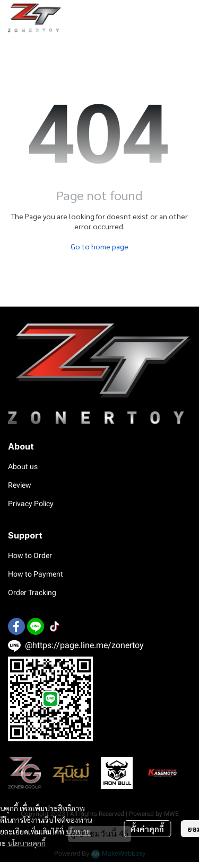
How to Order (30, 555)
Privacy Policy (31, 503)
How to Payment (35, 574)
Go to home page (99, 246)
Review (19, 485)
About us (23, 466)
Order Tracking (32, 592)
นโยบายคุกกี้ (26, 843)
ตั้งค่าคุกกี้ (147, 828)
